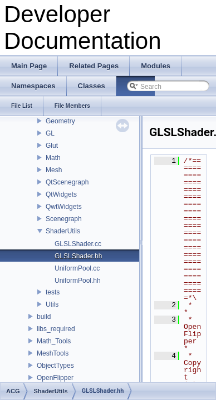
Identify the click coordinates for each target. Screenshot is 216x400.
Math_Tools (54, 341)
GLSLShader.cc (78, 244)
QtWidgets (61, 194)
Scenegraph (64, 219)
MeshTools (52, 353)
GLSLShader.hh (78, 256)
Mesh (54, 170)
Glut (52, 145)
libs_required (56, 329)
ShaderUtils (63, 231)
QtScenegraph (67, 182)
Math (53, 158)
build (44, 317)
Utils (52, 304)
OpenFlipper (55, 378)
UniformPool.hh (78, 280)
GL (50, 133)
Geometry (60, 121)
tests (53, 292)
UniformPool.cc (77, 268)
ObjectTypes (55, 365)
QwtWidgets (64, 207)
